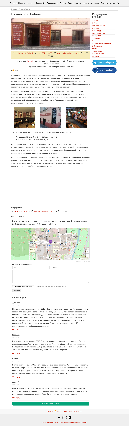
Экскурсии (94, 3)
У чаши (95, 20)
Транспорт (51, 3)
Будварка (95, 56)
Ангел (94, 48)
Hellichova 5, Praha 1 (24, 53)
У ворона (95, 28)
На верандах (97, 36)
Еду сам (104, 3)
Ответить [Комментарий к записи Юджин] (16, 377)
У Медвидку (96, 30)
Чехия (29, 3)
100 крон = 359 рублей (72, 411)
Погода (54, 411)
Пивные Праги (24, 9)
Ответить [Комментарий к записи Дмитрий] (16, 330)
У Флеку (95, 23)
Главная (13, 3)
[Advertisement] (29, 189)
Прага (20, 3)
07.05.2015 (15, 361)
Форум (112, 3)
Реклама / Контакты (49, 422)
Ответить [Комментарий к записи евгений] (16, 398)
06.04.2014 (15, 385)
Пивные (63, 3)
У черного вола (98, 53)
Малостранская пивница (101, 43)
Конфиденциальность (69, 422)
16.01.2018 (15, 305)
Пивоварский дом (99, 25)
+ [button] (87, 252)
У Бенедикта (97, 46)
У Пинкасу (96, 38)
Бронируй (40, 3)
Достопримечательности (78, 3)
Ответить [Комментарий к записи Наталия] (16, 353)
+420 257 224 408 (44, 53)
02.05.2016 (15, 337)
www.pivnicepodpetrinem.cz (68, 53)
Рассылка (83, 422)
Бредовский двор (98, 33)
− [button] (87, 255)
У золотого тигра (98, 41)
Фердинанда (97, 51)
